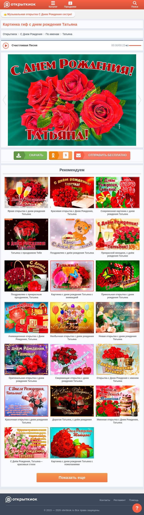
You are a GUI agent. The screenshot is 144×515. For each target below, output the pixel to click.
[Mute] (127, 46)
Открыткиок (10, 34)
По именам (52, 34)
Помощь (134, 500)
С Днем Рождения (31, 34)
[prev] (4, 100)
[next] (139, 100)
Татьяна (67, 34)
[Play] (6, 46)
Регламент (120, 500)
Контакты (105, 500)
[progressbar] (135, 45)
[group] (72, 45)
